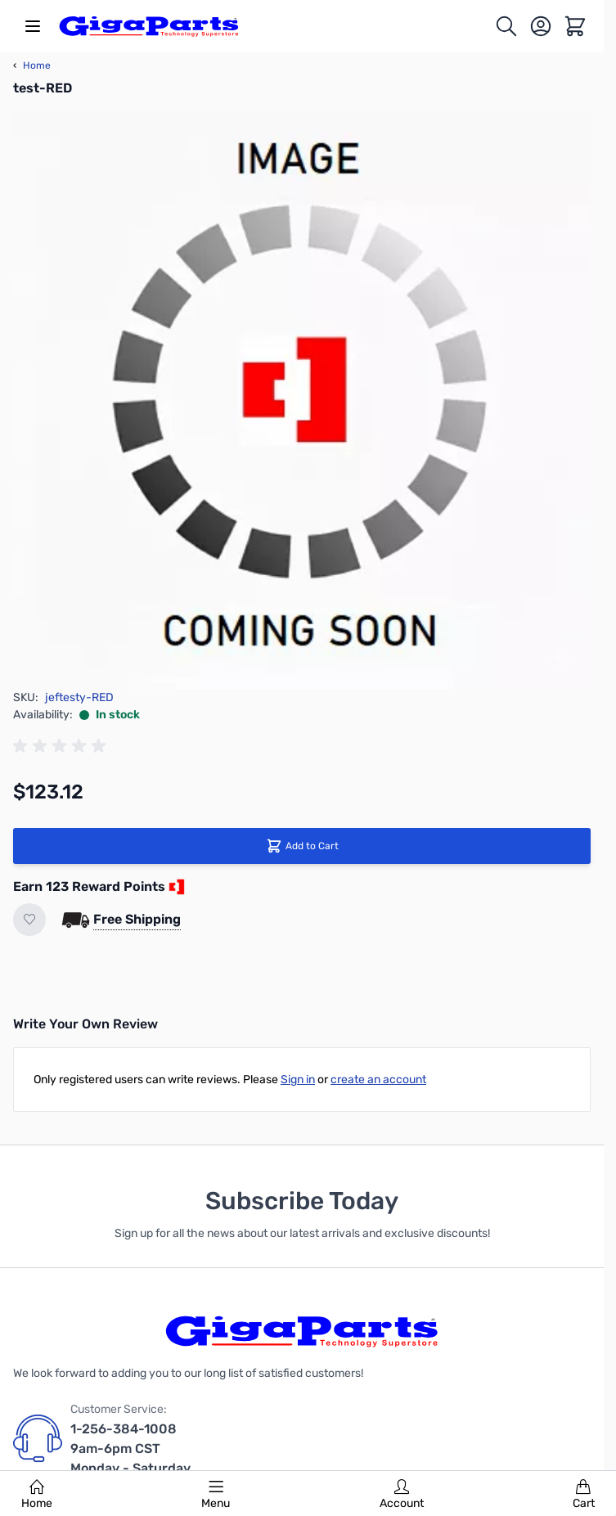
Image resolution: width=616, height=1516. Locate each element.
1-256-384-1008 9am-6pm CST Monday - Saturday (130, 1448)
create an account (378, 1079)
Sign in (298, 1079)
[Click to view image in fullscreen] (302, 400)
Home (36, 1494)
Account (402, 1494)
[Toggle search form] (506, 26)
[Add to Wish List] (29, 919)
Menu (215, 1494)
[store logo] (149, 26)
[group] (62, 746)
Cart (584, 1494)
